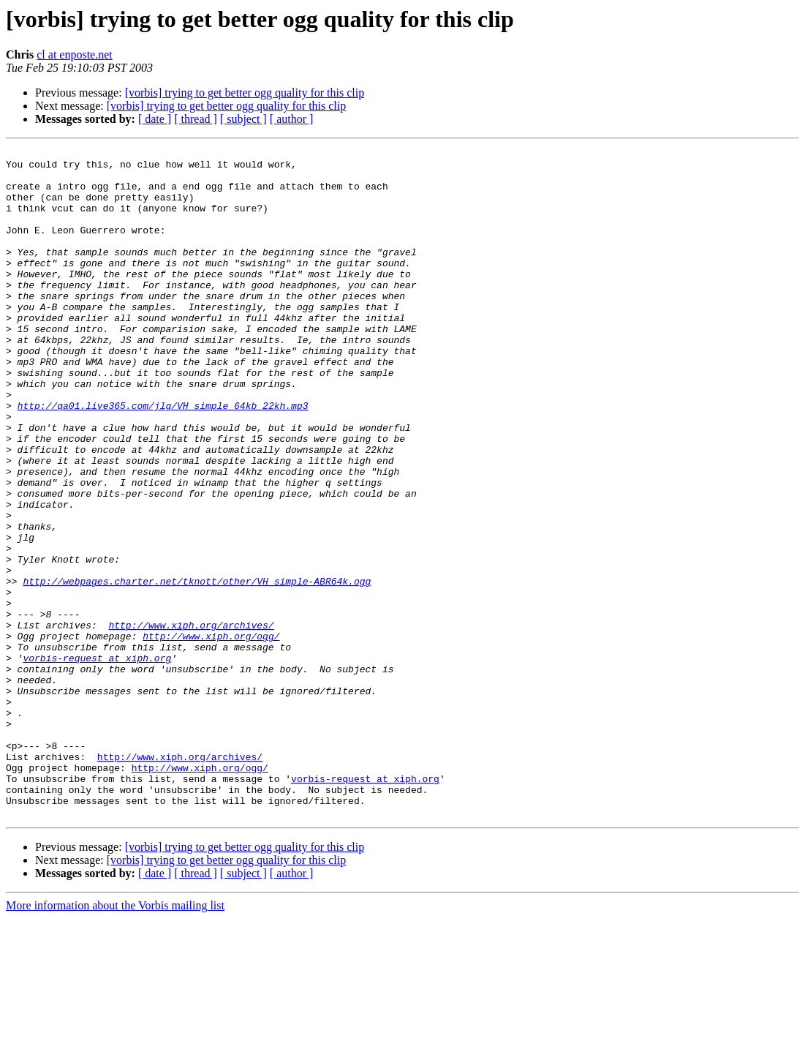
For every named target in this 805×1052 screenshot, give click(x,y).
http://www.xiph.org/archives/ (190, 721)
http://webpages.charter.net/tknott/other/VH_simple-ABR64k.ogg (197, 668)
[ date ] (154, 119)
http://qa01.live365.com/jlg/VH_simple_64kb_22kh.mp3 (163, 458)
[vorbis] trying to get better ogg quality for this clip (245, 92)
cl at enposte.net (75, 54)
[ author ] (292, 119)
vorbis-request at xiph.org (97, 760)
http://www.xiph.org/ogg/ (211, 734)
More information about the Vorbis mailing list (115, 1039)
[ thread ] (195, 119)
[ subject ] (243, 119)
